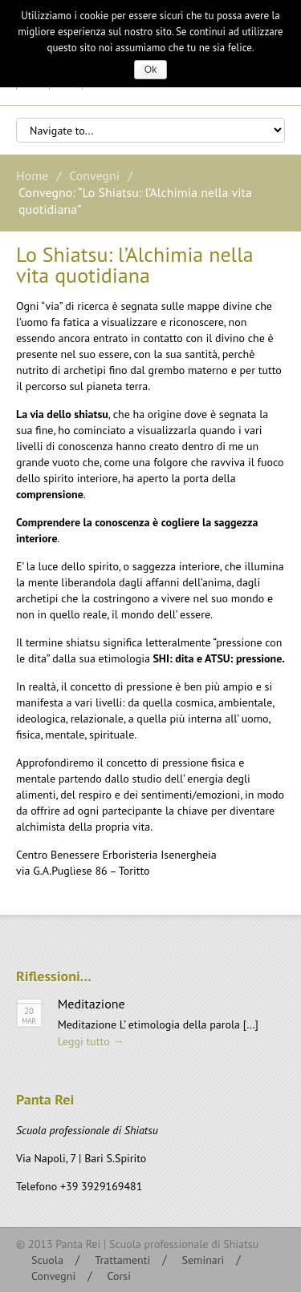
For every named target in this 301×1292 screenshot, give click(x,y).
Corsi (118, 1276)
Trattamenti (122, 1260)
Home (32, 175)
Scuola (47, 1260)
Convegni (94, 175)
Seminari (203, 1260)
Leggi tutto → (91, 1041)
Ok (150, 69)
